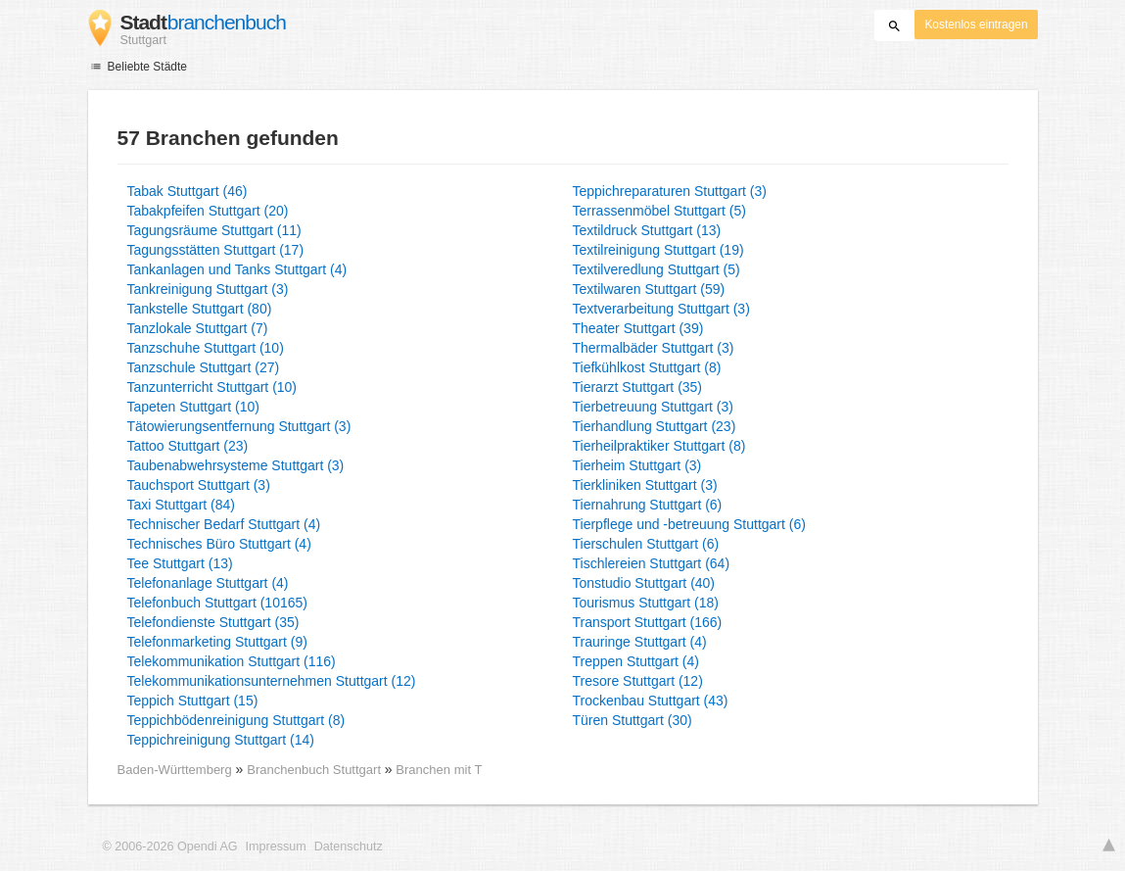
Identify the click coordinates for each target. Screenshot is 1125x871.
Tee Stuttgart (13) (180, 563)
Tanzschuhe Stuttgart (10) (205, 348)
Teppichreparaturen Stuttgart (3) (670, 191)
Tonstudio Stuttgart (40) (644, 583)
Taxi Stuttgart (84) (181, 504)
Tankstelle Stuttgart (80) (199, 308)
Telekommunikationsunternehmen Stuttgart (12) (271, 681)
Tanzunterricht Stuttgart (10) (212, 387)
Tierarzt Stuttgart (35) (638, 387)
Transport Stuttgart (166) (648, 622)
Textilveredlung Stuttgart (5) (656, 269)
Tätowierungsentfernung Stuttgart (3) (239, 426)
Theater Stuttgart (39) (638, 328)
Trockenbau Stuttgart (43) (650, 700)
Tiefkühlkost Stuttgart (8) (647, 367)
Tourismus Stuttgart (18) (646, 602)
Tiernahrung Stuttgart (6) (648, 504)
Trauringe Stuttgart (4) (640, 642)
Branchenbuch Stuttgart (315, 769)
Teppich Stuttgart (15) (192, 700)
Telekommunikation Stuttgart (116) (231, 661)
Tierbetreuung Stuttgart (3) (653, 406)
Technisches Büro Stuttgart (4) (219, 544)
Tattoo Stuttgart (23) (188, 446)
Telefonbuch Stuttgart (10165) (217, 602)
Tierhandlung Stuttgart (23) (654, 426)
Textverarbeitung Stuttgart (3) (661, 308)
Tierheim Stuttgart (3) (637, 465)
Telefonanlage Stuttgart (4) (208, 583)
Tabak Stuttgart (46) (187, 191)
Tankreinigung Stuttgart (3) (208, 289)
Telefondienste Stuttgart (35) (213, 622)
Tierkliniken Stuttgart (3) (645, 485)
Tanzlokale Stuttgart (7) (197, 328)
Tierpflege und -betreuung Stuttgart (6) (689, 524)
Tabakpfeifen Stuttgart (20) (208, 210)
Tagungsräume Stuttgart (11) (214, 230)
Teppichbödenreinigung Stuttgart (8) (236, 720)
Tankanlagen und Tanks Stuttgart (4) (237, 269)
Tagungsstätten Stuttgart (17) (216, 250)
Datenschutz (348, 846)
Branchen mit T (439, 769)
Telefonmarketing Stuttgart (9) (217, 642)
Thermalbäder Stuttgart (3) (653, 348)
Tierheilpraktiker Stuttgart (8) (659, 446)
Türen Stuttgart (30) (632, 720)
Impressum (276, 846)
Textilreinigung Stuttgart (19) (658, 250)
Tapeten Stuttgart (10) (193, 406)
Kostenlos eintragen (975, 24)
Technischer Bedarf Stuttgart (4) (224, 524)
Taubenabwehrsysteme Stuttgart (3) (236, 465)
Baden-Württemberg (174, 769)
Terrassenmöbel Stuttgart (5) (659, 210)
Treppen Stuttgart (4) (636, 661)
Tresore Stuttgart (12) (638, 681)
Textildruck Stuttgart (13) (647, 230)
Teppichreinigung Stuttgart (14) (220, 740)
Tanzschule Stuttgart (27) (203, 367)
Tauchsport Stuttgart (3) (198, 485)
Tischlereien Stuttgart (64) (651, 563)
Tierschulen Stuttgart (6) (646, 544)
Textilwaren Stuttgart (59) (649, 289)
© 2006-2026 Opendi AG (170, 846)
